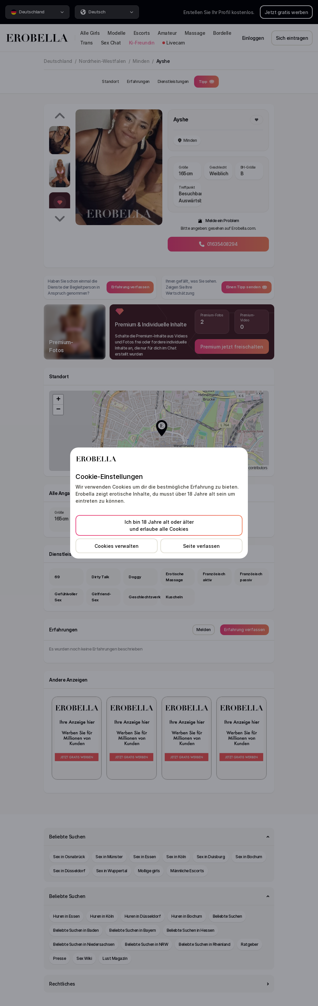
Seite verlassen (201, 546)
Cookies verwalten (117, 546)
